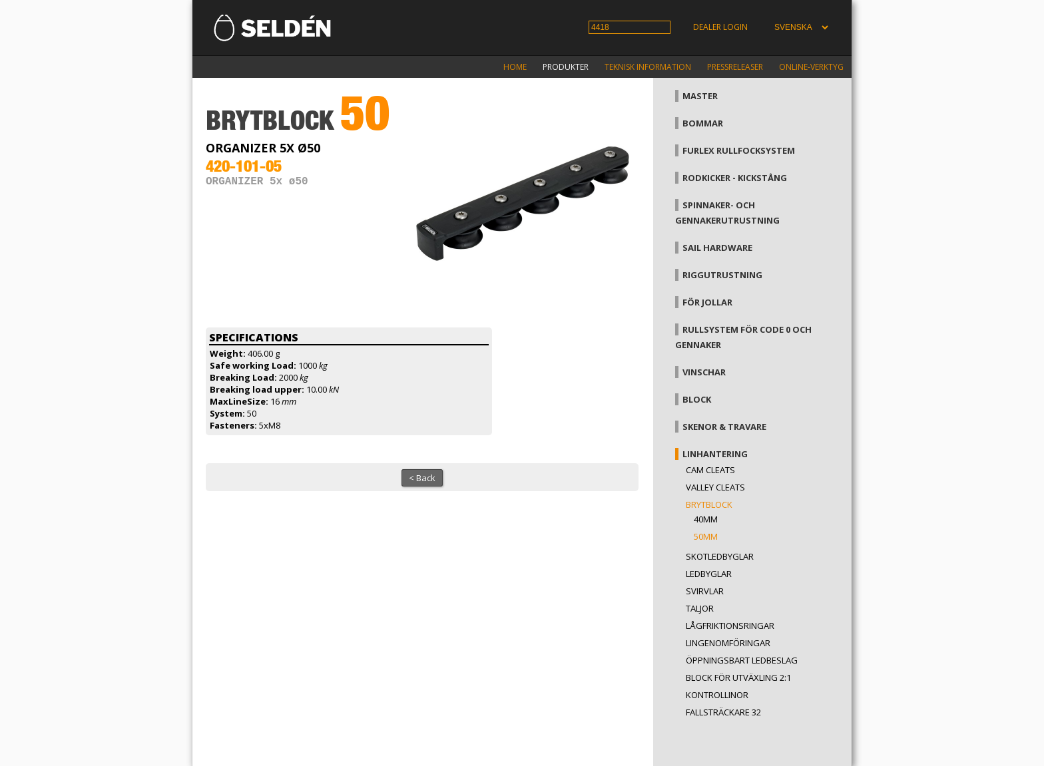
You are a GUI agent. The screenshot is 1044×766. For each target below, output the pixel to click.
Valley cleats (715, 487)
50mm (706, 536)
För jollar (707, 302)
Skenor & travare (724, 427)
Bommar (702, 123)
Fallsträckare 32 (723, 712)
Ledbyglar (709, 574)
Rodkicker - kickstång (734, 178)
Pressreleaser (735, 67)
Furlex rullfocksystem (738, 150)
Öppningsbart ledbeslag (742, 660)
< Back (422, 478)
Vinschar (704, 372)
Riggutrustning (722, 275)
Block (696, 399)
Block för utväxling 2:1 (738, 677)
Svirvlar (705, 591)
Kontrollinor (717, 695)
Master (700, 96)
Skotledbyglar (720, 556)
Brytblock (709, 504)
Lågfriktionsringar (730, 626)
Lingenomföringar (728, 643)
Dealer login (720, 27)
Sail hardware (717, 248)
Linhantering (715, 454)
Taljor (700, 608)
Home (515, 67)
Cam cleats (710, 470)
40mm (706, 519)
